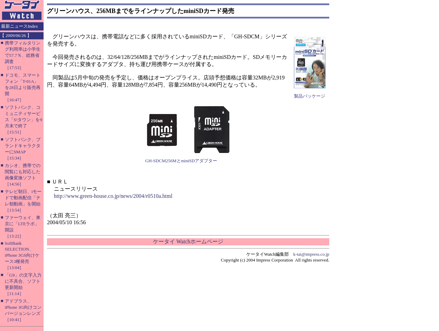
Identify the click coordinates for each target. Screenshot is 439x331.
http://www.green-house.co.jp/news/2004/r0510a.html (113, 196)
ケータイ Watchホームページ (188, 241)
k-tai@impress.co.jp (311, 254)
